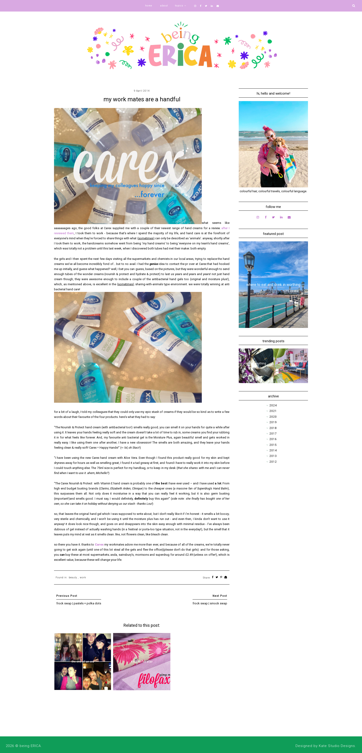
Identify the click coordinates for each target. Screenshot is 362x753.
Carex (99, 544)
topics (179, 5)
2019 (273, 422)
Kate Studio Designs (337, 746)
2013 (273, 456)
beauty (73, 577)
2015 (273, 445)
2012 (273, 461)
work (83, 577)
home (148, 5)
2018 (273, 428)
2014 (273, 450)
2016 (273, 439)
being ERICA (30, 746)
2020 (273, 416)
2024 (273, 405)
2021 (273, 411)
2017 (273, 433)
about (164, 5)
